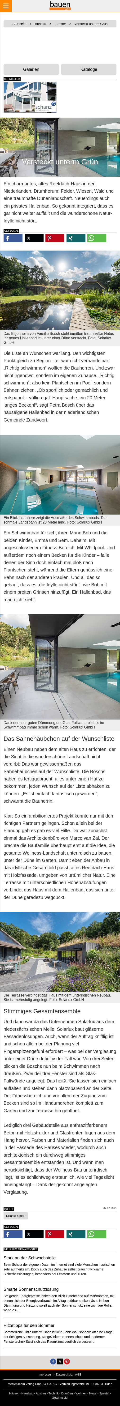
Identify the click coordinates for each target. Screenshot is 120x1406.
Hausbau (27, 1393)
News (93, 1393)
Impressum (46, 1374)
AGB (78, 1374)
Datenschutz (64, 1374)
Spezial (104, 1393)
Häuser (14, 1393)
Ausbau (41, 1393)
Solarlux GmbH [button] (15, 1216)
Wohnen (81, 1393)
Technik (54, 1393)
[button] (13, 238)
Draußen (67, 1393)
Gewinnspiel (60, 1397)
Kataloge (88, 69)
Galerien (31, 69)
